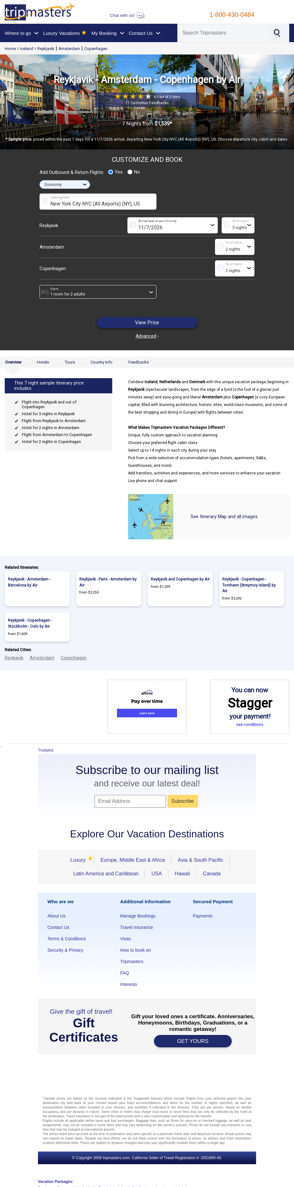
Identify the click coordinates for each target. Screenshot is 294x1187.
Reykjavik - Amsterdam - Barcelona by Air (29, 582)
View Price (147, 323)
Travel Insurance (136, 927)
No (133, 172)
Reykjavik (45, 48)
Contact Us (58, 927)
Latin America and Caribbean (105, 873)
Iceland (26, 48)
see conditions (249, 724)
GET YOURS (193, 1041)
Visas (125, 938)
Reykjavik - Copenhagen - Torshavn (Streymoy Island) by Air (249, 585)
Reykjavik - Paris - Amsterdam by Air (108, 582)
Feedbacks (138, 362)
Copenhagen (95, 48)
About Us (56, 915)
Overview (13, 362)
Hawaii (182, 873)
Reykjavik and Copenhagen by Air (180, 579)
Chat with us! (127, 15)
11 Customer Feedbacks (147, 102)
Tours (70, 362)
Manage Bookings (138, 915)
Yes (115, 172)
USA (156, 873)
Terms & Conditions (66, 938)
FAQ (124, 972)
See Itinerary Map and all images (224, 516)
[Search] (223, 33)
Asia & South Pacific (200, 860)
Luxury (79, 860)
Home (10, 48)
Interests (128, 984)
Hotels (43, 362)
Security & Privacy (65, 950)
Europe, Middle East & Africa (133, 860)
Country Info (101, 362)
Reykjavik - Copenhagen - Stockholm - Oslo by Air (30, 623)
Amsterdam (69, 48)
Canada (212, 873)
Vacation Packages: (55, 1181)
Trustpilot (45, 750)
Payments (202, 915)
